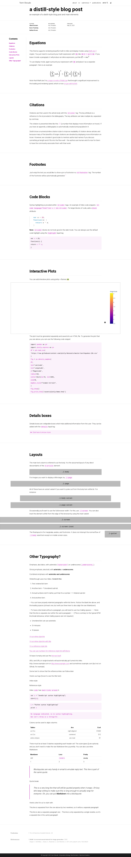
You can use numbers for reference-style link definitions (50, 650)
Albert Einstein (33, 25)
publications (96, 3)
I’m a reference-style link (38, 645)
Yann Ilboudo (25, 3)
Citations (11, 46)
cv (79, 3)
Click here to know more (42, 432)
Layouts (11, 57)
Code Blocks (13, 52)
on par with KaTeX (71, 83)
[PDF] (65, 838)
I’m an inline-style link (37, 636)
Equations (12, 43)
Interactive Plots (14, 55)
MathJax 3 (93, 51)
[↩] (52, 832)
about (74, 3)
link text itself (56, 655)
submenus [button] (85, 3)
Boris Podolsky (34, 28)
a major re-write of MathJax (57, 80)
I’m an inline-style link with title (40, 641)
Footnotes (12, 49)
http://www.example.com (60, 662)
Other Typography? (15, 60)
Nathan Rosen (33, 30)
